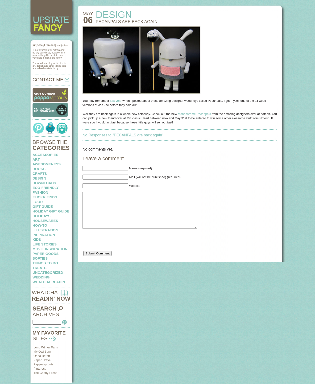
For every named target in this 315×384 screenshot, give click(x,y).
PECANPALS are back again (127, 21)
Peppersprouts (43, 364)
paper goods (46, 254)
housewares (45, 221)
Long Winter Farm (45, 347)
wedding (41, 277)
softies (40, 258)
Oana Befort (41, 356)
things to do (45, 263)
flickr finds (45, 197)
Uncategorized (48, 272)
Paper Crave (42, 360)
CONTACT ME (51, 79)
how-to (40, 225)
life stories (45, 244)
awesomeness (47, 164)
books (39, 169)
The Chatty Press (45, 373)
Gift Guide (43, 206)
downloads (44, 183)
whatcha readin (49, 282)
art (36, 159)
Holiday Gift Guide (51, 211)
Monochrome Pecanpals (194, 114)
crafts (40, 174)
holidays (41, 216)
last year (116, 100)
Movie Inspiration (50, 249)
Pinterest (39, 368)
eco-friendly (46, 188)
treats (39, 268)
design (39, 178)
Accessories (45, 155)
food (38, 202)
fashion (40, 192)
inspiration (44, 235)
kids (37, 239)
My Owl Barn (42, 351)
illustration (45, 230)
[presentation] (118, 249)
